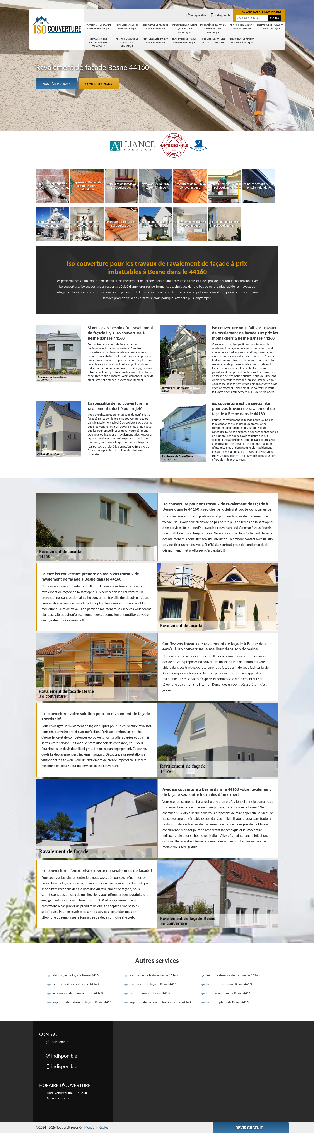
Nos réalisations (56, 84)
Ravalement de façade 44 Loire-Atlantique (98, 26)
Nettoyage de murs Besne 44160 (229, 993)
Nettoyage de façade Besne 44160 (76, 975)
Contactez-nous (98, 84)
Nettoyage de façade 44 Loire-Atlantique (270, 26)
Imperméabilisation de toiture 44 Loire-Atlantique (213, 28)
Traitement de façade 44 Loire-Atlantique (184, 40)
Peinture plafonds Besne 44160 (228, 1002)
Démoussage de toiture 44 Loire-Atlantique (98, 42)
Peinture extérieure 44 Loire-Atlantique (155, 40)
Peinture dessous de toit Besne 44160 (233, 975)
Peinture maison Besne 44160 (150, 993)
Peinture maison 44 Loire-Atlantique (127, 26)
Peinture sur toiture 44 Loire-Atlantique (213, 40)
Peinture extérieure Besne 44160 (75, 984)
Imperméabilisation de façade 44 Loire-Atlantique (184, 28)
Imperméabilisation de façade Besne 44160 (82, 1002)
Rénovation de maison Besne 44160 (77, 993)
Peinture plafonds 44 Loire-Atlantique (242, 26)
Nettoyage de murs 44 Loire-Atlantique (155, 26)
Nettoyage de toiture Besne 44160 (153, 975)
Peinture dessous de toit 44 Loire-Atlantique (126, 42)
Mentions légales (96, 1127)
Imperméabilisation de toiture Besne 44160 (160, 1002)
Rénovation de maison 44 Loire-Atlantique (241, 40)
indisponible (196, 15)
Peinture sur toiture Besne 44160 (229, 984)
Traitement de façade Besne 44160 (153, 984)
